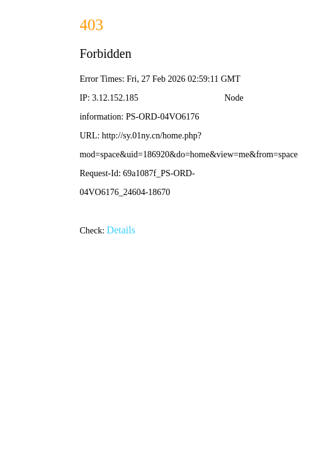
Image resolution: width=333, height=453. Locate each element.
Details (121, 230)
